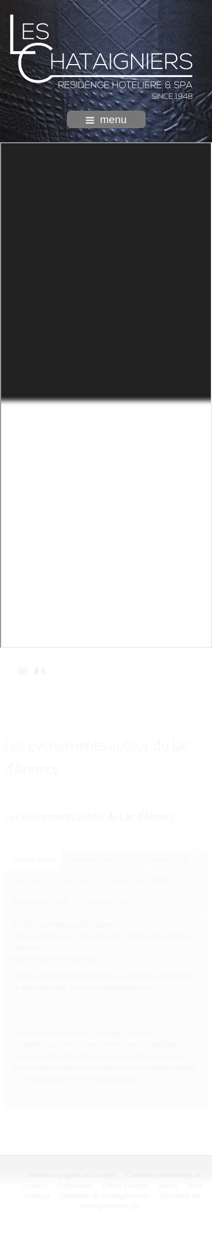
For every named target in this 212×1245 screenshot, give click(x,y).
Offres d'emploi (126, 1186)
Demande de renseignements (106, 1196)
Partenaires (75, 1186)
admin (168, 1186)
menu (106, 119)
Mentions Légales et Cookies (72, 1175)
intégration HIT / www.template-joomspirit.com (106, 1236)
